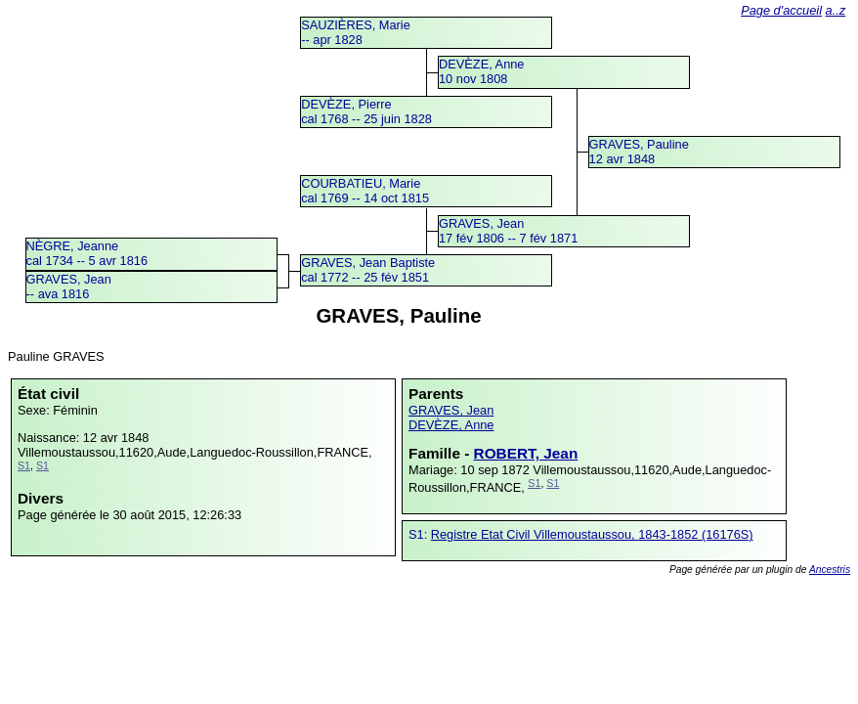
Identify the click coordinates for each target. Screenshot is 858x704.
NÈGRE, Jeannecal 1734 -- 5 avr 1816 (87, 253)
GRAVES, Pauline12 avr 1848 (639, 151)
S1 (24, 465)
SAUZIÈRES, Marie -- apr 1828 (355, 32)
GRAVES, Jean (450, 410)
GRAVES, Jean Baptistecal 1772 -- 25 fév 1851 (368, 270)
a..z (836, 10)
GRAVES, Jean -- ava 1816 (68, 286)
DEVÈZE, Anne (451, 425)
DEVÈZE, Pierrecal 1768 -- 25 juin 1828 (366, 111)
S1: (419, 534)
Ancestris (829, 569)
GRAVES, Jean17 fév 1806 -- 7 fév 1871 (508, 230)
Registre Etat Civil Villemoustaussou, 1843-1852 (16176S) (592, 534)
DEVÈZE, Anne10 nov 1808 (482, 71)
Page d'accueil (781, 10)
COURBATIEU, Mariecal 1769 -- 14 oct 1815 (365, 190)
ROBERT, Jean (526, 453)
